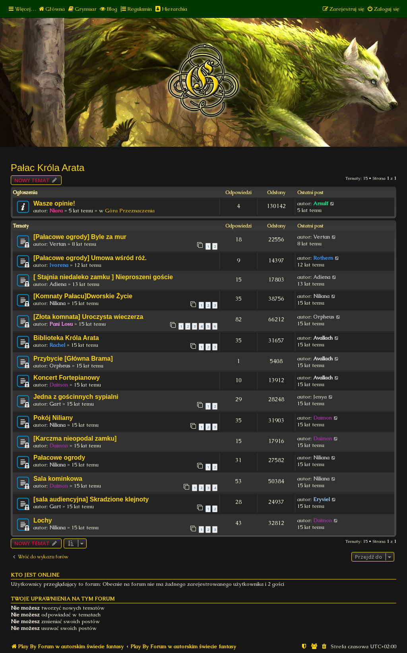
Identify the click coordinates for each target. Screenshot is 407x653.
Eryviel (321, 499)
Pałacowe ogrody (59, 457)
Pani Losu (61, 324)
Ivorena (58, 265)
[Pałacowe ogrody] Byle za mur (79, 236)
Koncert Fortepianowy (66, 377)
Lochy (42, 520)
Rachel (57, 345)
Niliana (57, 303)
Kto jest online (35, 574)
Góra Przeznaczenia (130, 210)
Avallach (323, 337)
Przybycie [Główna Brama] (73, 358)
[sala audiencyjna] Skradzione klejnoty (91, 499)
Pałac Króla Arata (47, 167)
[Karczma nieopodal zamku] (74, 438)
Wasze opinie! (54, 203)
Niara (56, 210)
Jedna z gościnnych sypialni (75, 396)
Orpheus (323, 316)
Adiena (57, 284)
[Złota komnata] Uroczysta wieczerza (88, 316)
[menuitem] (51, 9)
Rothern (323, 258)
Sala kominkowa (57, 478)
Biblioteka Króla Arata (66, 337)
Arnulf (320, 203)
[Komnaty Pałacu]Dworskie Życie (82, 296)
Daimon (58, 384)
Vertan (57, 244)
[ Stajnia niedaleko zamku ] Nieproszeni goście (103, 277)
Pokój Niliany (53, 417)
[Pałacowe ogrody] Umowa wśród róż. (90, 258)
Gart (55, 403)
